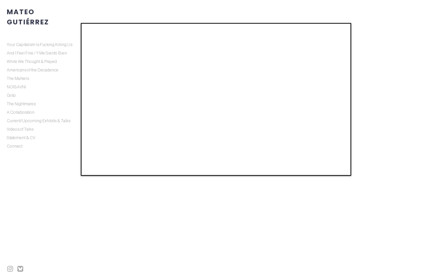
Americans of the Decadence (33, 70)
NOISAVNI (16, 87)
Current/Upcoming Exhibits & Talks (38, 121)
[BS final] (20, 268)
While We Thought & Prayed (32, 61)
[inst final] (10, 268)
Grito (11, 95)
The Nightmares (21, 104)
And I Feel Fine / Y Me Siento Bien (37, 53)
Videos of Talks (20, 129)
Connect (14, 146)
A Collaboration (21, 112)
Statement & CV (21, 137)
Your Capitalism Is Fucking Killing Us (39, 44)
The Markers (18, 78)
